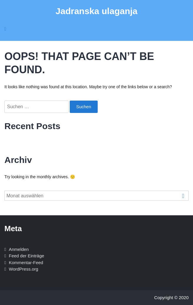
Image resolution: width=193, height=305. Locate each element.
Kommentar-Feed (26, 262)
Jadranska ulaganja (96, 11)
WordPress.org (23, 268)
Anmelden (19, 249)
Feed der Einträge (26, 255)
